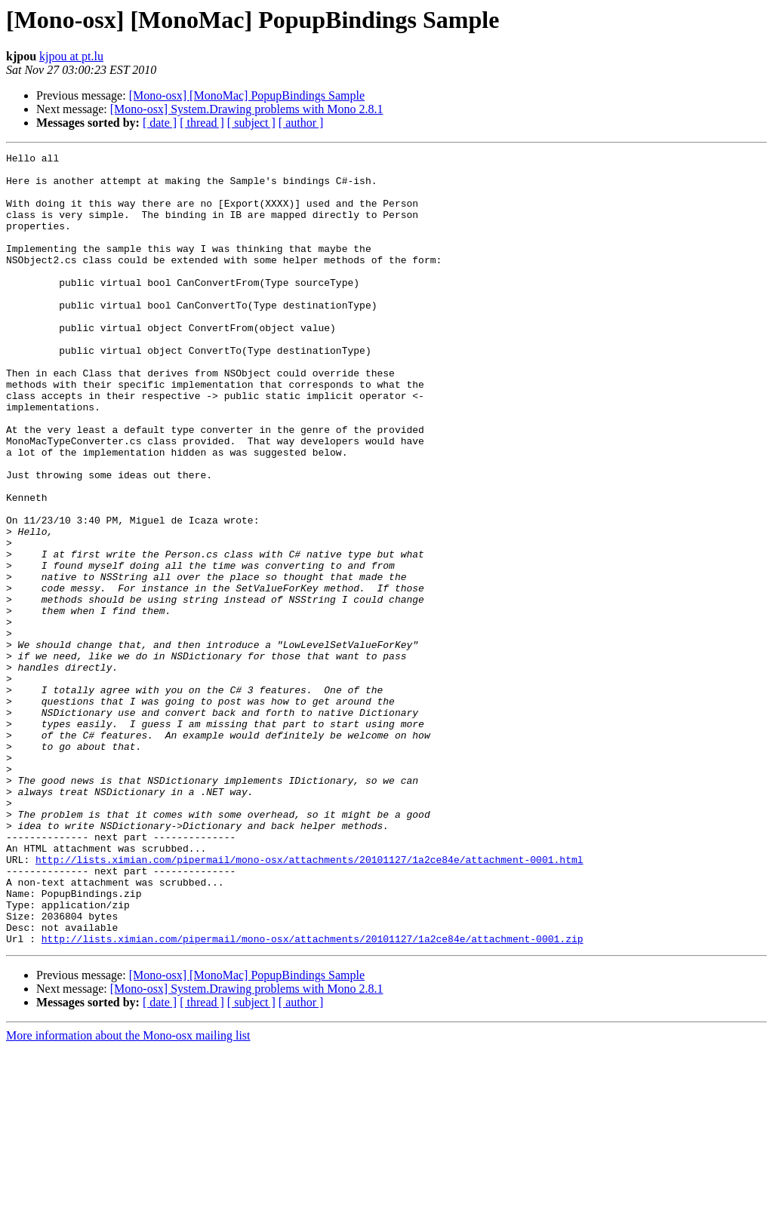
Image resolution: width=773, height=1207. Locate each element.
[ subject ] (251, 122)
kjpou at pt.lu (71, 56)
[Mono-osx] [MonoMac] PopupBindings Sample (247, 95)
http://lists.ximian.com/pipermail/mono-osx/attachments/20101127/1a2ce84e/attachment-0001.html (309, 1002)
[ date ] (160, 122)
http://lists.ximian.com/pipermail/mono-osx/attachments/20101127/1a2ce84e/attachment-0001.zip (313, 1097)
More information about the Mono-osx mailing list (128, 1193)
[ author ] (301, 122)
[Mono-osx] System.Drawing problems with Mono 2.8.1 (246, 109)
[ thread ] (202, 122)
